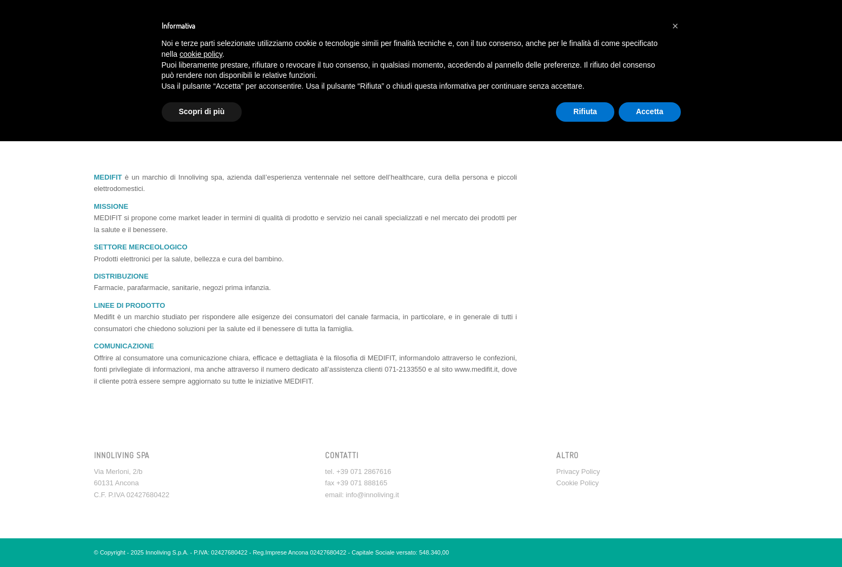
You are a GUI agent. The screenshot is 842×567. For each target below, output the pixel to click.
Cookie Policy (577, 483)
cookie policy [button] (201, 54)
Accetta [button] (650, 111)
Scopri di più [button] (202, 111)
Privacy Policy (578, 471)
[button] (675, 26)
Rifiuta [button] (585, 111)
